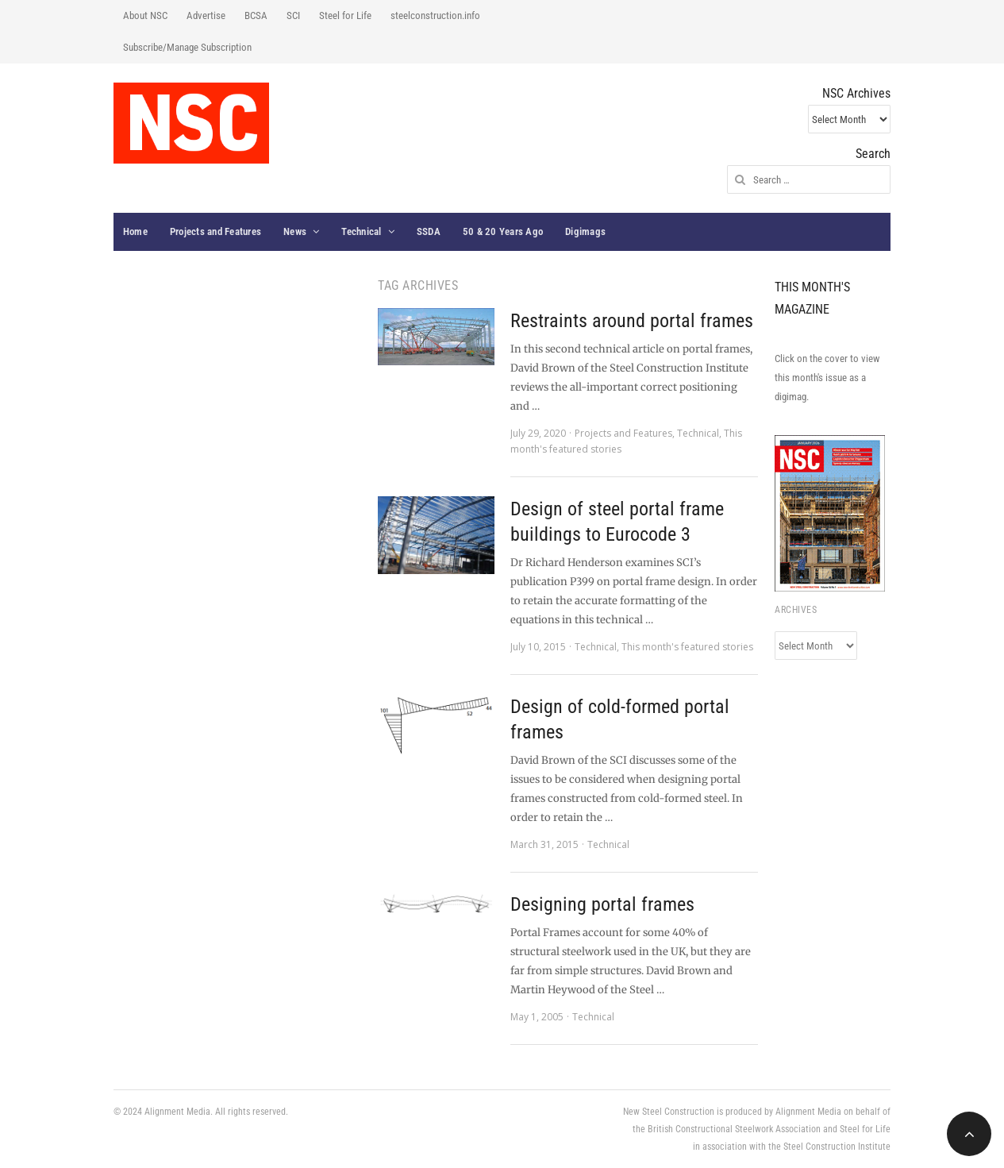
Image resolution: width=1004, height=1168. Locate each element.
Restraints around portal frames (631, 321)
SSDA (428, 231)
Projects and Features (215, 231)
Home (135, 231)
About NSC (145, 15)
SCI (293, 15)
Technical (361, 231)
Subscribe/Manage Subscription (187, 47)
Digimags (585, 231)
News (294, 231)
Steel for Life (345, 15)
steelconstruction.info (435, 15)
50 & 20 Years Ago (503, 231)
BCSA (255, 15)
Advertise (206, 15)
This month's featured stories (687, 646)
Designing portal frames (602, 904)
